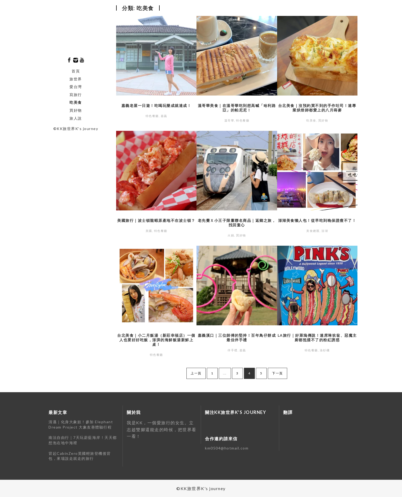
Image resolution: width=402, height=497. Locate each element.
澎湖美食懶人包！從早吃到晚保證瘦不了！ (317, 220)
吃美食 (75, 102)
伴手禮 (233, 350)
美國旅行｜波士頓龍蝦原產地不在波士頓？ (156, 220)
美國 (149, 230)
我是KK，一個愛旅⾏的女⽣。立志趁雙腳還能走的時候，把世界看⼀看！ (161, 429)
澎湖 (324, 230)
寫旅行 (75, 94)
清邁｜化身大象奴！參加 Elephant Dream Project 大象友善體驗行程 (81, 424)
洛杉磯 (325, 350)
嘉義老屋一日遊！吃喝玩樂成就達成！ (156, 105)
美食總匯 (313, 230)
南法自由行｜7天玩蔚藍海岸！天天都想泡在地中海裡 (83, 440)
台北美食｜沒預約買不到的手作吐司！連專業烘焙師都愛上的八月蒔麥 (317, 107)
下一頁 (277, 373)
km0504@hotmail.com (226, 448)
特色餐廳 (152, 116)
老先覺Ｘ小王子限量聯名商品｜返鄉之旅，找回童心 (237, 222)
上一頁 (196, 373)
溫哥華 (229, 120)
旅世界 (75, 79)
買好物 (75, 110)
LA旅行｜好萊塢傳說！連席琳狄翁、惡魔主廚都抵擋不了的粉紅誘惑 (317, 337)
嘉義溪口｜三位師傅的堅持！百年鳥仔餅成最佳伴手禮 (237, 337)
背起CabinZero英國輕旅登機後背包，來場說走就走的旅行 (80, 456)
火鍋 (231, 235)
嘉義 (164, 116)
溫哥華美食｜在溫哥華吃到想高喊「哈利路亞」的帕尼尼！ (237, 107)
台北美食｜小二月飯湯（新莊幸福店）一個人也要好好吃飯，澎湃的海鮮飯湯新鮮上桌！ (156, 340)
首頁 (76, 71)
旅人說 (75, 118)
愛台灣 (75, 86)
